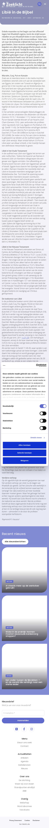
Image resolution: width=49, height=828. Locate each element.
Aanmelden (23, 720)
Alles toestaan (25, 445)
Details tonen (36, 438)
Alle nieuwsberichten (15, 541)
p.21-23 (25, 337)
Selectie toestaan (24, 453)
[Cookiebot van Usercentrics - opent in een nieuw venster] (36, 365)
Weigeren (24, 461)
